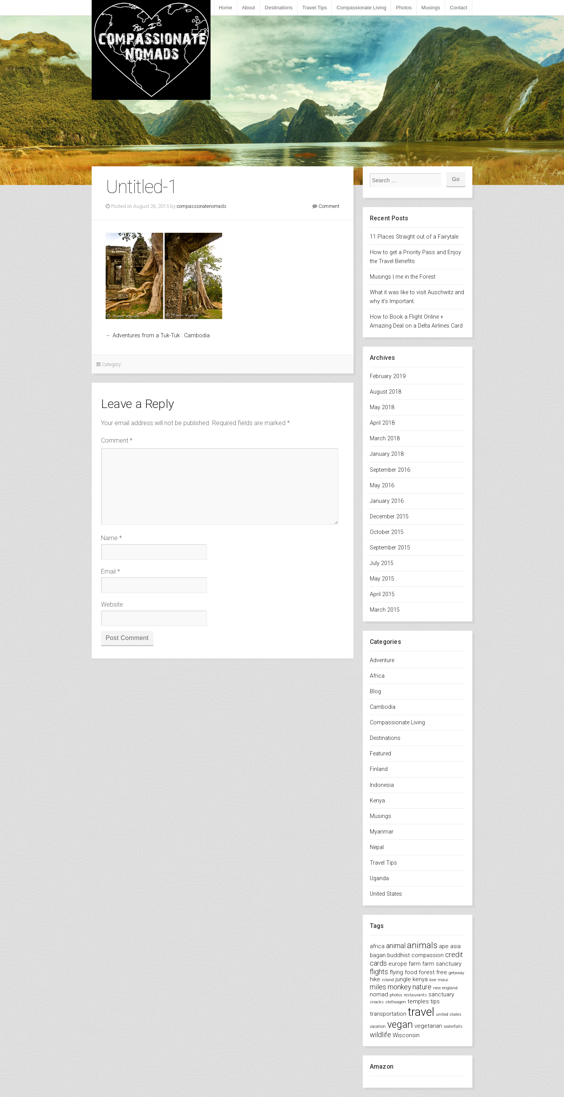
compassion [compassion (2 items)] (427, 955)
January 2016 (387, 501)
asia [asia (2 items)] (455, 946)
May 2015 (382, 579)
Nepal (377, 847)
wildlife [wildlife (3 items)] (380, 1035)
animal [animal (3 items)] (396, 946)
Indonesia (382, 785)
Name (111, 538)
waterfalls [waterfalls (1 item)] (453, 1026)
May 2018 (382, 407)
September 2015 (390, 547)
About (248, 7)
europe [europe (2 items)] (397, 963)
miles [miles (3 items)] (378, 987)
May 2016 (382, 485)
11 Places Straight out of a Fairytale (414, 237)
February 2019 (388, 376)
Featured (380, 753)
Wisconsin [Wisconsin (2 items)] (406, 1035)
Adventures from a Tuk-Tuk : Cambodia (161, 335)
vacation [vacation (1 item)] (378, 1026)
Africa (377, 676)
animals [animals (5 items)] (422, 945)
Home (225, 7)
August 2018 (385, 392)
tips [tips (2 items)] (435, 1001)
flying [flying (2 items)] (396, 972)
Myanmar (381, 831)
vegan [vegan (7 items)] (400, 1024)
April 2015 (382, 594)
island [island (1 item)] (388, 979)
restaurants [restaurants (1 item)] (415, 995)
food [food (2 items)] (411, 972)
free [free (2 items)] (441, 972)
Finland (379, 769)
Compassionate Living (361, 7)
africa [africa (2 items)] (377, 946)
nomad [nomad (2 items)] (379, 994)
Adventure (382, 660)
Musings (430, 7)
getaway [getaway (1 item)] (456, 972)
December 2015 (389, 516)
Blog (375, 691)
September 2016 (390, 470)
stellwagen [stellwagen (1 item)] (395, 1002)
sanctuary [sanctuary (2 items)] (441, 994)
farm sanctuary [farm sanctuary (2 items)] (441, 963)
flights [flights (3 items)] (379, 972)
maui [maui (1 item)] (443, 979)
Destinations (279, 7)
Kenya (377, 800)
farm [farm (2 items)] (415, 963)
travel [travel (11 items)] (421, 1012)
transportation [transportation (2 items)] (388, 1013)
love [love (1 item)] (432, 979)
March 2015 (385, 610)
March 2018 (385, 438)
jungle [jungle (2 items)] (403, 979)
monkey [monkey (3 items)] (399, 987)
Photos (403, 7)
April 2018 (382, 423)
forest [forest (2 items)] (427, 972)
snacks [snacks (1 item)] (377, 1002)
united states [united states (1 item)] (448, 1014)
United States (386, 894)
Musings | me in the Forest (402, 277)
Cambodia (382, 707)
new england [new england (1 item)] (445, 988)
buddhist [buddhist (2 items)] (398, 955)
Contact (458, 7)
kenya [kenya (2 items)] (420, 979)
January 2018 (387, 454)
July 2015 (381, 563)
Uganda (379, 878)
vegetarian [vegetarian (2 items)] (428, 1025)
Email (110, 571)
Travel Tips (314, 7)
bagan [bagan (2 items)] (378, 955)
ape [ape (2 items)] (444, 946)
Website (112, 604)
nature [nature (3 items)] (422, 987)
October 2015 (387, 532)
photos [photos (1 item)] (396, 995)
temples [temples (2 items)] (418, 1001)
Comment (329, 206)
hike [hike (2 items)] (375, 979)
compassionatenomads (201, 206)
